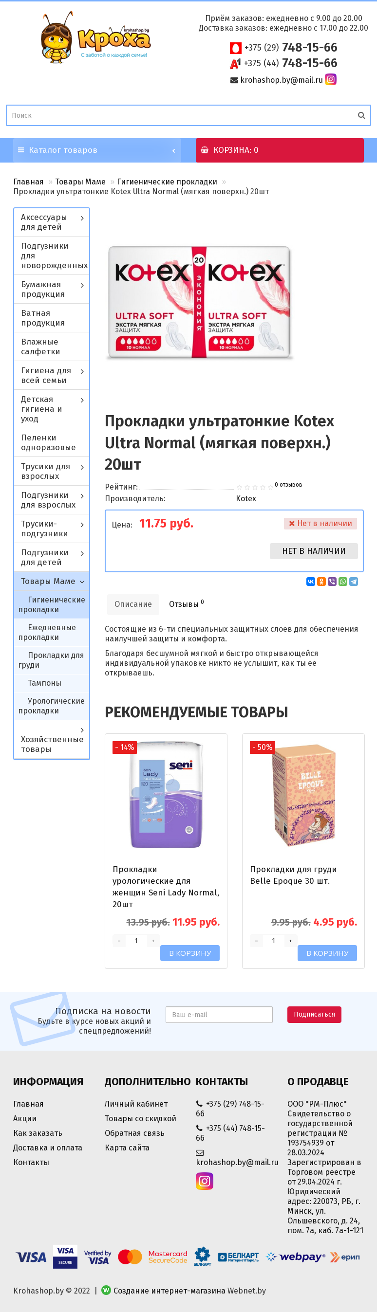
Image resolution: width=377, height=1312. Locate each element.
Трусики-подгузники (44, 529)
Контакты (31, 1162)
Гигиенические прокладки (167, 181)
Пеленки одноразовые (48, 443)
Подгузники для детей (45, 557)
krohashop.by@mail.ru (281, 80)
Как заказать (37, 1133)
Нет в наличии (314, 551)
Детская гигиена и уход (41, 409)
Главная (28, 181)
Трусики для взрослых (45, 471)
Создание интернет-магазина (169, 1290)
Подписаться (314, 1014)
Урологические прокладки (51, 705)
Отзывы (186, 604)
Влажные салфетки (40, 347)
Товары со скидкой (140, 1118)
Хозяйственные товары (52, 744)
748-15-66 (291, 47)
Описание (133, 604)
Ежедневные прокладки (47, 632)
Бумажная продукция (43, 289)
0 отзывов (288, 484)
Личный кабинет (136, 1104)
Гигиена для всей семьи (46, 375)
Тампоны (44, 683)
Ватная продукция (43, 318)
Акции (25, 1118)
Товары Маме (80, 181)
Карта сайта (127, 1147)
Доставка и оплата (47, 1147)
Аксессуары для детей (44, 222)
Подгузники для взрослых (48, 500)
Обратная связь (135, 1133)
